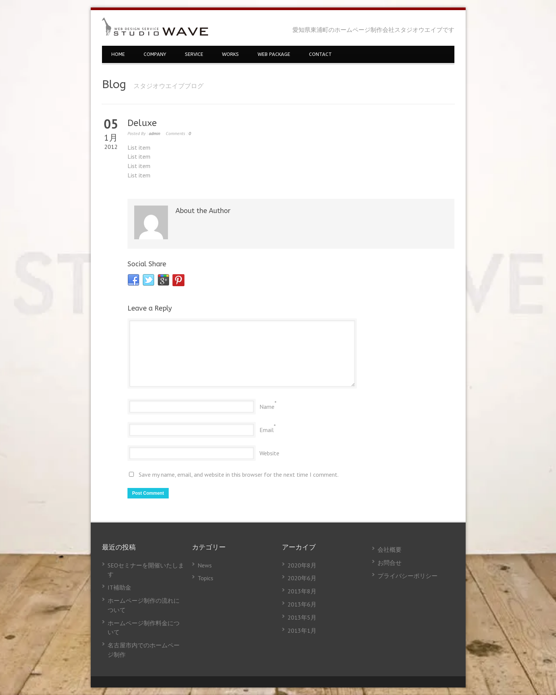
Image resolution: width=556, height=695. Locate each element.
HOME (118, 54)
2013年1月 (302, 630)
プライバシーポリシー (408, 575)
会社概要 (390, 549)
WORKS (230, 54)
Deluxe (142, 123)
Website (269, 453)
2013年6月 (302, 604)
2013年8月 (302, 591)
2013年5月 (302, 617)
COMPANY (155, 54)
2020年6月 (302, 578)
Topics (205, 578)
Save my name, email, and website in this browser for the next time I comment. (239, 474)
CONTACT (320, 54)
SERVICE (194, 54)
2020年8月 (302, 565)
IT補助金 (119, 587)
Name (266, 406)
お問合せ (390, 562)
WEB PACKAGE (274, 54)
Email (266, 430)
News (205, 565)
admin (154, 133)
